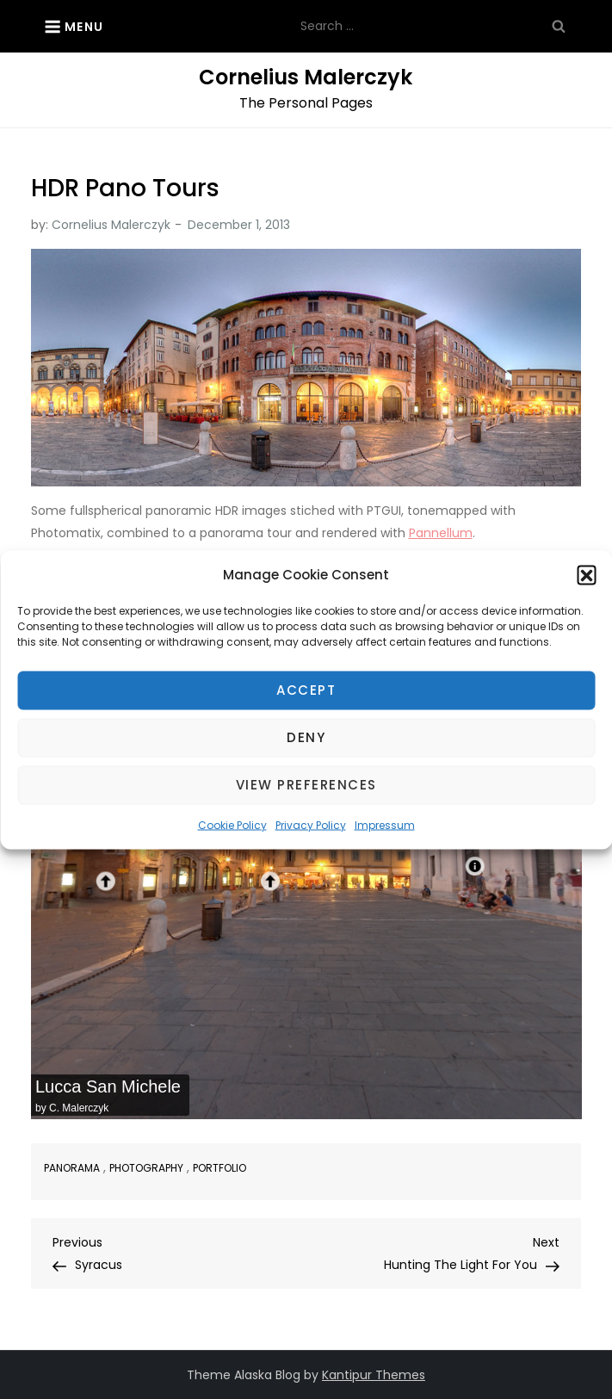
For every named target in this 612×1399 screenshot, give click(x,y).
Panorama (72, 1168)
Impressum (385, 824)
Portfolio (219, 1168)
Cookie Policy (232, 824)
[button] (586, 574)
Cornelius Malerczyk (305, 77)
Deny (306, 737)
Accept (306, 690)
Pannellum (441, 533)
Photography (146, 1168)
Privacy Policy (310, 824)
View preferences (306, 785)
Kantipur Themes (373, 1375)
